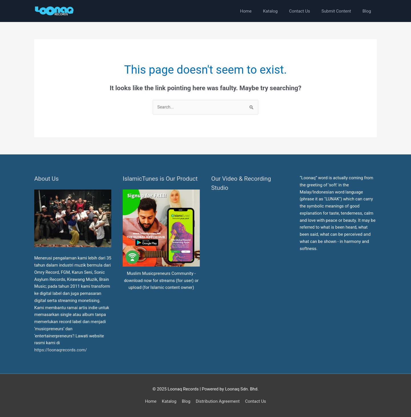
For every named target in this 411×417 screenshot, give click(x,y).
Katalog (169, 401)
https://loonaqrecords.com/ (61, 349)
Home (150, 401)
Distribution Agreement (218, 401)
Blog (186, 401)
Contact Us (255, 401)
